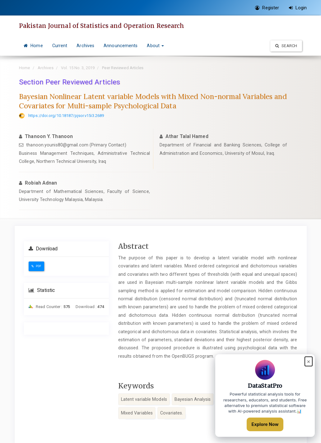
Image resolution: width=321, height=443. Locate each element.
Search (286, 45)
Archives (85, 45)
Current (59, 45)
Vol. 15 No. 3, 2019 (78, 67)
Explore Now (265, 424)
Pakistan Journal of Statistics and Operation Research (101, 25)
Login (298, 7)
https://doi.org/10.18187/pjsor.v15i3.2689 (66, 115)
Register (267, 7)
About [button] (155, 45)
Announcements (120, 45)
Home (33, 45)
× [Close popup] (308, 361)
